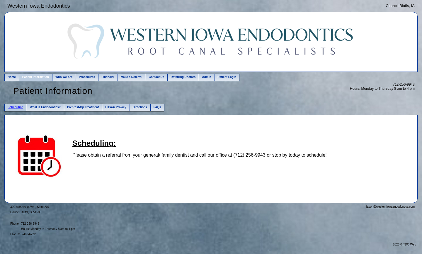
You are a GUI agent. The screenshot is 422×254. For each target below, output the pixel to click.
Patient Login (227, 77)
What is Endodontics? (45, 107)
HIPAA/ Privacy (115, 107)
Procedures (87, 77)
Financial (107, 77)
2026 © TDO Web (404, 244)
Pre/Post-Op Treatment (83, 107)
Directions (140, 107)
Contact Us (156, 77)
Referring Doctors (183, 77)
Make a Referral (131, 77)
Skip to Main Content (20, 5)
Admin (206, 77)
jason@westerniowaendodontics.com (390, 206)
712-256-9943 (404, 84)
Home (12, 77)
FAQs (157, 107)
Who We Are (63, 77)
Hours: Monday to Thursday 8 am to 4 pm (382, 89)
